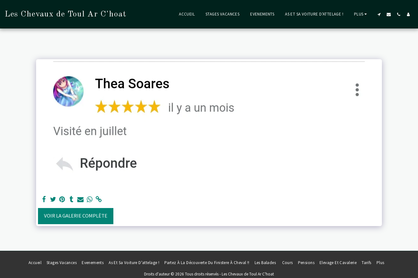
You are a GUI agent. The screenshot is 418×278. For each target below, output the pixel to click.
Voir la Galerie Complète (75, 215)
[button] (378, 14)
